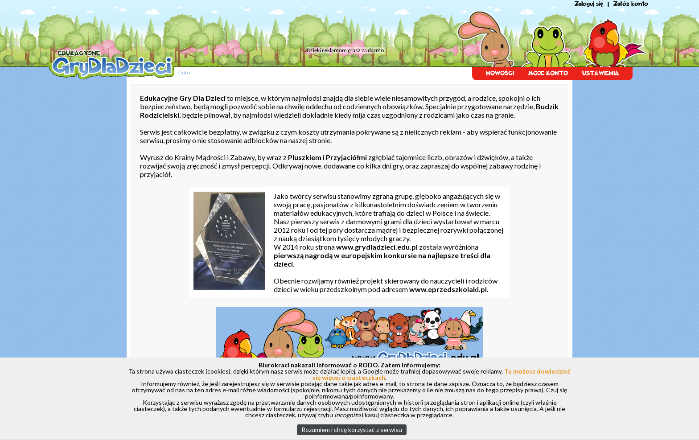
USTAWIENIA (600, 73)
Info (185, 72)
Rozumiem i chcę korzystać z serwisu (351, 429)
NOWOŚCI (500, 73)
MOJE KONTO (548, 73)
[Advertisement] (218, 24)
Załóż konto (630, 4)
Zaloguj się (589, 4)
